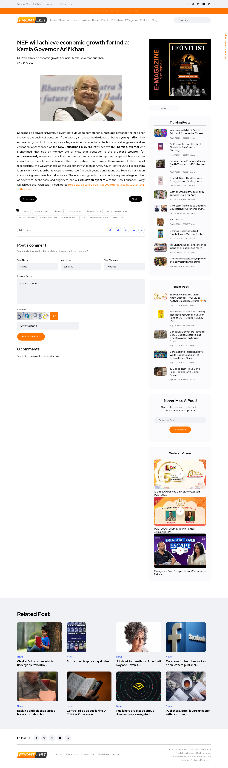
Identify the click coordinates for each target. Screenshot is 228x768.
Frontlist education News (116, 211)
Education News (73, 211)
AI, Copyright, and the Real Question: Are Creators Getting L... (185, 147)
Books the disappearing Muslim (88, 661)
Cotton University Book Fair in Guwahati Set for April (187, 193)
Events (105, 20)
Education (58, 211)
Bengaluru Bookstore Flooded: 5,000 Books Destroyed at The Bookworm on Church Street (187, 336)
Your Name (22, 260)
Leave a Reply (24, 276)
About (50, 4)
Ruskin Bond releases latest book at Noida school (36, 712)
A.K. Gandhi (176, 219)
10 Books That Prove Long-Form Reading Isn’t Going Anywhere (185, 372)
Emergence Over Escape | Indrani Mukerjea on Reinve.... (180, 573)
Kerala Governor (69, 217)
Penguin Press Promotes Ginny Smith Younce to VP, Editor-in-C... (187, 164)
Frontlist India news (27, 217)
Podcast (145, 20)
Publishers (117, 20)
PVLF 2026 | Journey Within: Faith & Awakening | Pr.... (174, 530)
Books (96, 20)
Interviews (84, 20)
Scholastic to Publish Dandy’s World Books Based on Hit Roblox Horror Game (187, 355)
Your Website (111, 260)
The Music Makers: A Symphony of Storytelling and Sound (187, 260)
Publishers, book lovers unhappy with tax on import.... (188, 712)
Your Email (66, 260)
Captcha (21, 309)
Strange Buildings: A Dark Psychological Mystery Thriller (187, 232)
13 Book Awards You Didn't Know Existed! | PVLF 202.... (178, 493)
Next (135, 199)
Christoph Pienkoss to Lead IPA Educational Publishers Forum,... (188, 207)
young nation (118, 217)
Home (53, 20)
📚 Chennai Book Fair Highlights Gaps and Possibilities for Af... (188, 246)
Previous (28, 199)
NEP (83, 217)
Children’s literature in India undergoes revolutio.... (35, 663)
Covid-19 (25, 211)
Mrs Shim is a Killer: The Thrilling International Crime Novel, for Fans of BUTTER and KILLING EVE (187, 316)
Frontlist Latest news (48, 217)
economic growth (41, 211)
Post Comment (31, 336)
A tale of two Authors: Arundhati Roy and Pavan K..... (138, 663)
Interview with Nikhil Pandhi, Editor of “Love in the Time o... (187, 132)
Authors (72, 20)
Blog (154, 20)
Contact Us (66, 4)
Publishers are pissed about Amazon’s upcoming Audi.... (135, 712)
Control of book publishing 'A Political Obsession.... (86, 712)
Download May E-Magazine (114, 10)
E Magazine (131, 20)
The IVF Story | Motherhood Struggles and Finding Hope (186, 179)
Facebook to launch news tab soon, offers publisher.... (186, 663)
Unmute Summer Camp (225, 46)
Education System (93, 211)
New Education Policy (99, 217)
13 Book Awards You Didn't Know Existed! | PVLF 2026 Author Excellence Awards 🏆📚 (188, 298)
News (62, 20)
